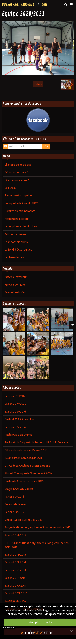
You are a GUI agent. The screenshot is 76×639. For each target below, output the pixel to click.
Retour (38, 84)
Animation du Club (15, 292)
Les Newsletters (14, 257)
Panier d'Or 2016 (14, 496)
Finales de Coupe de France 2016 (24, 481)
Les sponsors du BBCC (18, 242)
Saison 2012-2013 (15, 570)
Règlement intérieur (16, 218)
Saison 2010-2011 (15, 585)
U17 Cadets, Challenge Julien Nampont (27, 465)
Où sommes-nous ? (16, 172)
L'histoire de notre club (18, 164)
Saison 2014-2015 (15, 535)
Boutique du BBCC (15, 601)
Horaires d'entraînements (20, 211)
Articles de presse (15, 234)
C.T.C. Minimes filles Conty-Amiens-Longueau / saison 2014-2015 (37, 544)
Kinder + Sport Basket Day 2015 (23, 519)
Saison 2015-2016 (15, 411)
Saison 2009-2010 (16, 593)
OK (46, 146)
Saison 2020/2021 (15, 396)
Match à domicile (15, 284)
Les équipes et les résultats (21, 226)
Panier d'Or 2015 (14, 512)
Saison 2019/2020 (15, 403)
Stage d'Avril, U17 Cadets (19, 489)
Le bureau (10, 187)
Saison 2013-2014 (15, 562)
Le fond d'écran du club (18, 249)
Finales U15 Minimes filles (19, 419)
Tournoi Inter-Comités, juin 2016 (24, 458)
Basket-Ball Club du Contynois (24, 4)
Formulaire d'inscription (18, 195)
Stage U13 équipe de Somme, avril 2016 (28, 473)
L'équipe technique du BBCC (21, 203)
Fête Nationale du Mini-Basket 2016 (26, 450)
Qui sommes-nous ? (17, 180)
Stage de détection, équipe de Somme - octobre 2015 (37, 527)
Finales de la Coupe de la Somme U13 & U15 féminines (37, 442)
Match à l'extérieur (15, 277)
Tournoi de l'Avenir (15, 504)
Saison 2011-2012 (15, 577)
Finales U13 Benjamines (18, 434)
